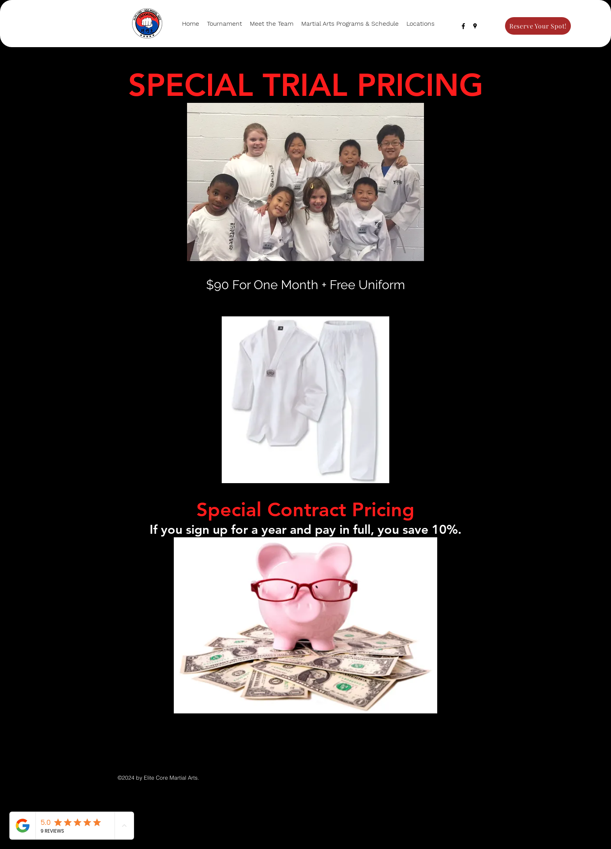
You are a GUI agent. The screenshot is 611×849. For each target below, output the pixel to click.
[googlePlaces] (475, 26)
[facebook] (463, 26)
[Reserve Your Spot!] (538, 26)
